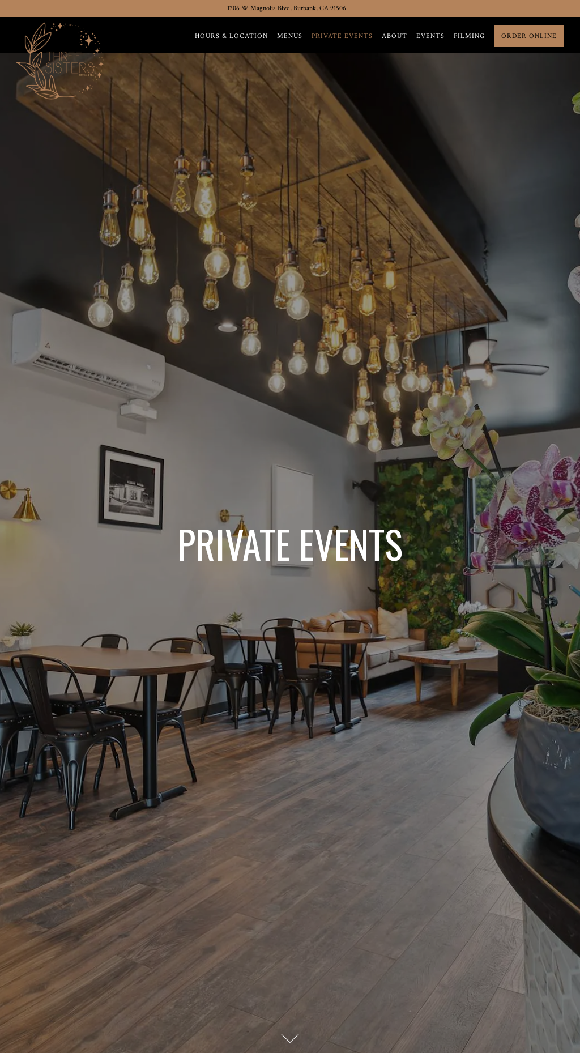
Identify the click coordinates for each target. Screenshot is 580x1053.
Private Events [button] (342, 36)
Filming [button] (469, 36)
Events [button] (430, 36)
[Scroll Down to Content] (290, 1038)
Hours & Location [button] (231, 36)
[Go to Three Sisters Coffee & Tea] (286, 8)
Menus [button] (289, 36)
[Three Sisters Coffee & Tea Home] (62, 59)
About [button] (394, 36)
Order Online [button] (529, 36)
